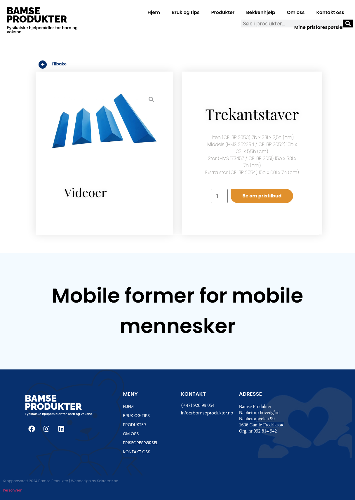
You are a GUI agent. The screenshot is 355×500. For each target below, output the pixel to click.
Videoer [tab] (85, 192)
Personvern (12, 490)
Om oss (296, 12)
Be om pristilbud (261, 195)
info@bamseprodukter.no (207, 413)
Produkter (223, 12)
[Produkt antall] (219, 196)
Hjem (153, 12)
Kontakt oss (330, 12)
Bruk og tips (186, 12)
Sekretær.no (107, 480)
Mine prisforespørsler (319, 27)
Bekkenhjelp (260, 12)
